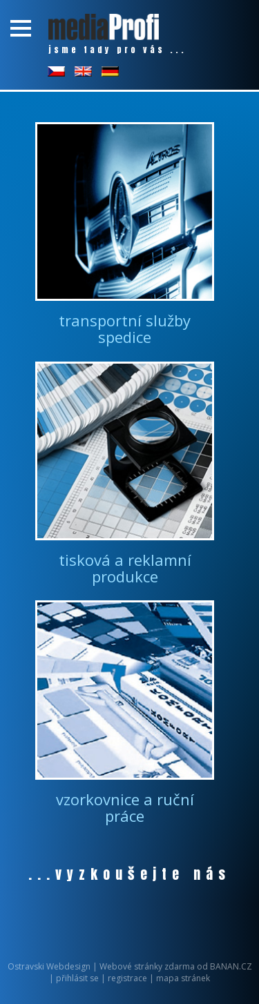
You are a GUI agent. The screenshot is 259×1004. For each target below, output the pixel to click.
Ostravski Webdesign (50, 966)
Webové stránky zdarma (147, 966)
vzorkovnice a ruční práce (125, 807)
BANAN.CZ (231, 966)
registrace (127, 978)
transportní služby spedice (125, 328)
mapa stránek (183, 978)
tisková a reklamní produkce (125, 568)
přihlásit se (77, 978)
